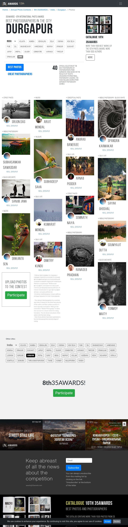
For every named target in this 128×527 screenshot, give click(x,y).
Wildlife (39, 137)
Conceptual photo (74, 98)
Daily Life (39, 197)
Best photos (15, 67)
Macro (6, 211)
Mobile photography (11, 132)
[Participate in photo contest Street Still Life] (21, 434)
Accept (107, 521)
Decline (117, 521)
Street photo (8, 98)
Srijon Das (18, 122)
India (9, 41)
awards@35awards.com (34, 485)
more (20, 57)
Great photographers (20, 74)
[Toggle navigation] (120, 3)
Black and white (10, 177)
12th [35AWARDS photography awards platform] (13, 4)
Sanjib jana (19, 201)
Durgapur (14, 126)
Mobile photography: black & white (112, 98)
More (90, 57)
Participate (16, 295)
